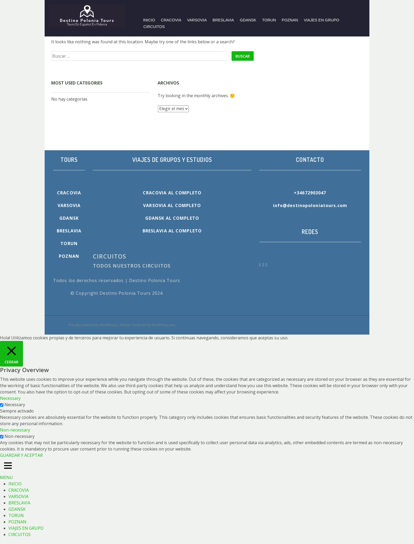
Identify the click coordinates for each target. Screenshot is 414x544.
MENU (6, 477)
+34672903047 (310, 193)
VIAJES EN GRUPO (321, 20)
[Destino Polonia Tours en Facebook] (260, 265)
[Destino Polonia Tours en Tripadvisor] (266, 265)
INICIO (149, 20)
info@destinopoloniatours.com (310, 205)
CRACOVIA (171, 20)
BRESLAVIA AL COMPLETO (172, 231)
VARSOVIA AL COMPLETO (172, 205)
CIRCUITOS (154, 27)
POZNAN (290, 20)
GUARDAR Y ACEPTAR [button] (21, 455)
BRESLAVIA (223, 20)
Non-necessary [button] (15, 430)
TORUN (269, 20)
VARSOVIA (197, 20)
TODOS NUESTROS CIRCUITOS (132, 265)
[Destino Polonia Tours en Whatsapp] (264, 265)
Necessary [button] (10, 398)
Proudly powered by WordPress (92, 325)
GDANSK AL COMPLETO (172, 218)
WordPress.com (163, 325)
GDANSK (248, 20)
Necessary (14, 404)
